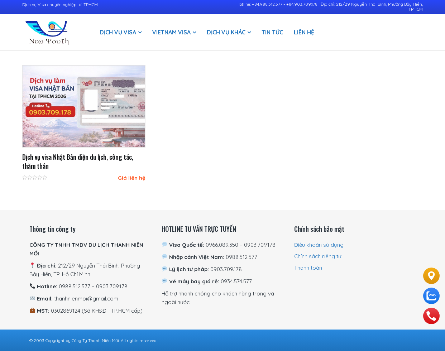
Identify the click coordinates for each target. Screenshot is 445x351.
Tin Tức (272, 32)
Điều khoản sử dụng (319, 244)
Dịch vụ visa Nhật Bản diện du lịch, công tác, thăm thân (77, 161)
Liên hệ (304, 32)
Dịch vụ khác (226, 32)
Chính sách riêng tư (317, 256)
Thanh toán (308, 267)
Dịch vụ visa (118, 32)
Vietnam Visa (171, 32)
